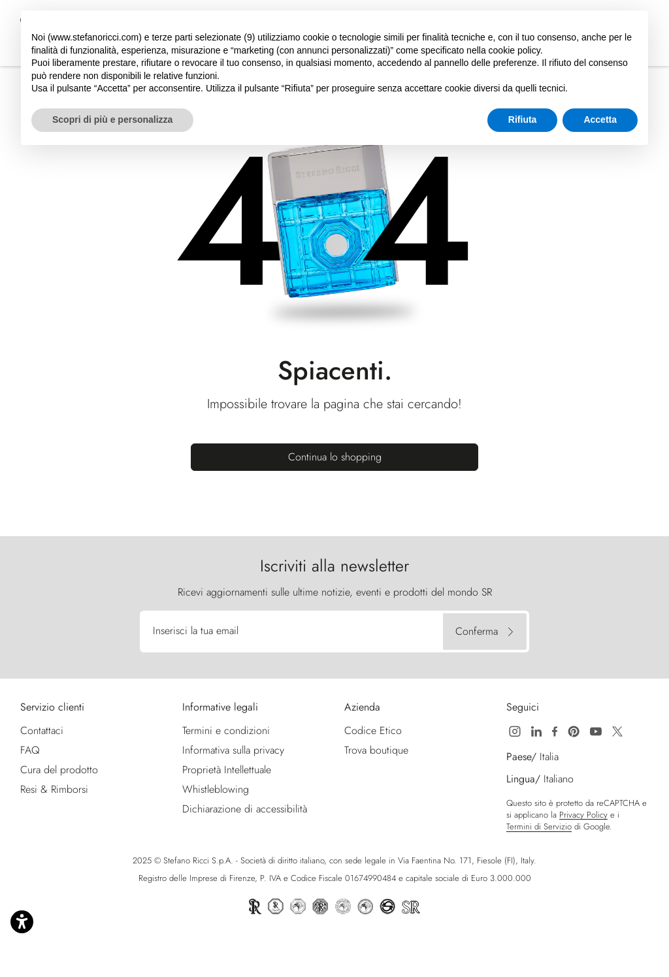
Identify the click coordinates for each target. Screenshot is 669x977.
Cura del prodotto (59, 769)
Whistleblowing (215, 789)
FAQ (30, 750)
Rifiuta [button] (522, 119)
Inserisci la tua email (195, 630)
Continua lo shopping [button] (335, 456)
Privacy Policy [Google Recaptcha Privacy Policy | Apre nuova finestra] (583, 815)
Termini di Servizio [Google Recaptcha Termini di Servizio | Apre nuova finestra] (539, 827)
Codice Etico (373, 730)
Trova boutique (376, 750)
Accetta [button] (600, 119)
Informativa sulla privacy (233, 750)
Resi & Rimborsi (54, 789)
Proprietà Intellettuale (226, 769)
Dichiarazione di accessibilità (244, 808)
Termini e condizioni (226, 730)
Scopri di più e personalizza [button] (112, 119)
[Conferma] (485, 631)
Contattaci (41, 730)
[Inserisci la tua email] (293, 631)
